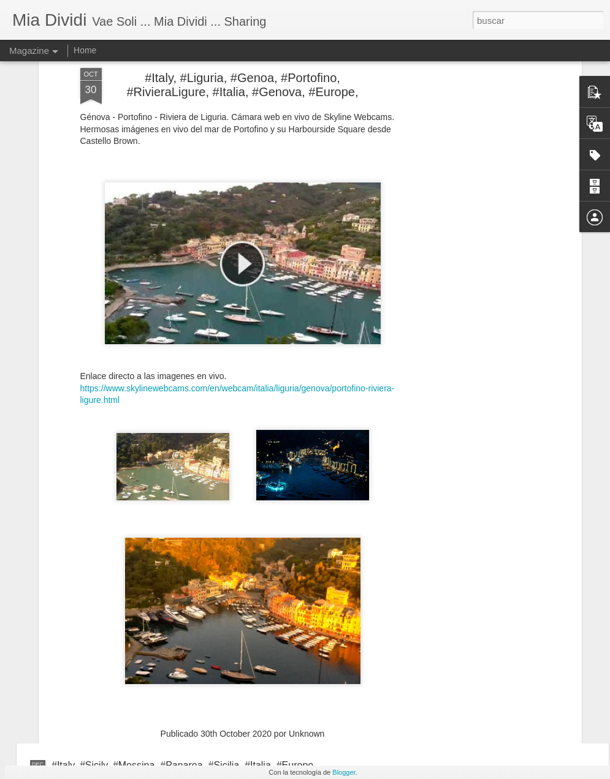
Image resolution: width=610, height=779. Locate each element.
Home (85, 50)
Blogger (343, 772)
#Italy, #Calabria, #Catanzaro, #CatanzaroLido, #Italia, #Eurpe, (187, 707)
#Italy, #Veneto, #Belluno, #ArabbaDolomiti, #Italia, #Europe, (182, 650)
